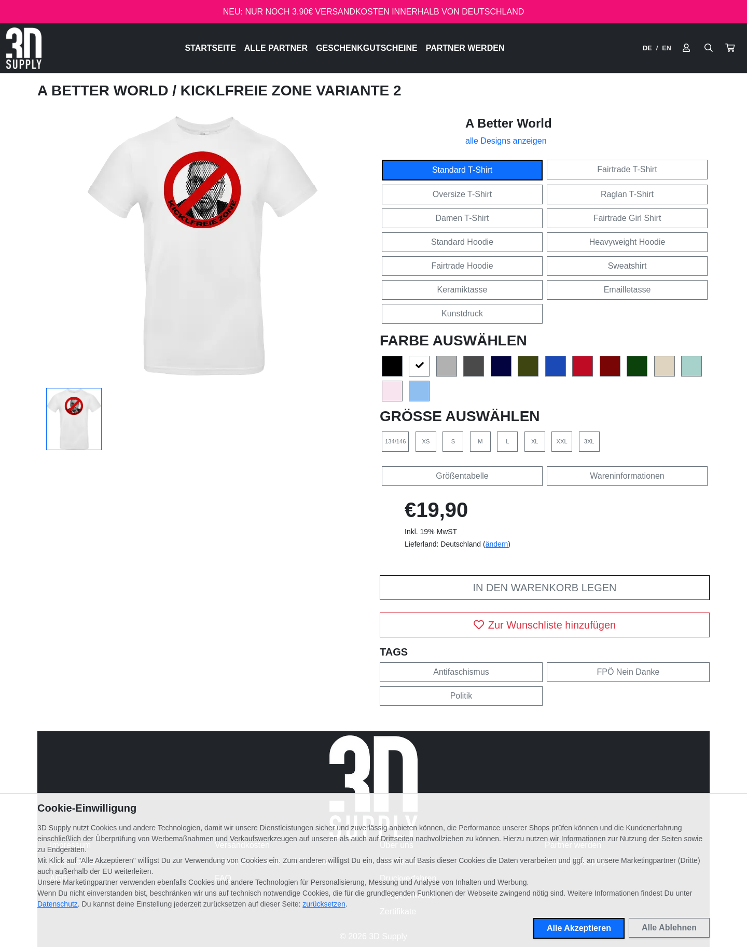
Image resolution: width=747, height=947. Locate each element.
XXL (562, 441)
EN (666, 48)
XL (534, 441)
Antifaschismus (461, 671)
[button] (730, 48)
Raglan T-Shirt (627, 194)
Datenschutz (57, 904)
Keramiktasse (462, 289)
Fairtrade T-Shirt (627, 169)
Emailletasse (627, 289)
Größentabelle (462, 475)
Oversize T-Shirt (462, 194)
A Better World (104, 90)
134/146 (395, 441)
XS (426, 441)
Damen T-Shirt (462, 218)
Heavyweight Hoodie (627, 242)
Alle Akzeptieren (579, 928)
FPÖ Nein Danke (628, 671)
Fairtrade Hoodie (462, 265)
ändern (497, 544)
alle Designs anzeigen (506, 140)
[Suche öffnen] (708, 48)
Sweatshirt (627, 265)
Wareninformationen (627, 475)
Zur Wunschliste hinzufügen (545, 625)
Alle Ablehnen (669, 927)
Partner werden (465, 48)
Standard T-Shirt (462, 169)
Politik (461, 695)
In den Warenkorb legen (544, 587)
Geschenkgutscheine (367, 48)
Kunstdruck (462, 313)
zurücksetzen (323, 904)
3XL (589, 441)
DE (647, 48)
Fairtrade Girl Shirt (627, 218)
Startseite (210, 48)
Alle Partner (276, 48)
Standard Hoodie (462, 242)
